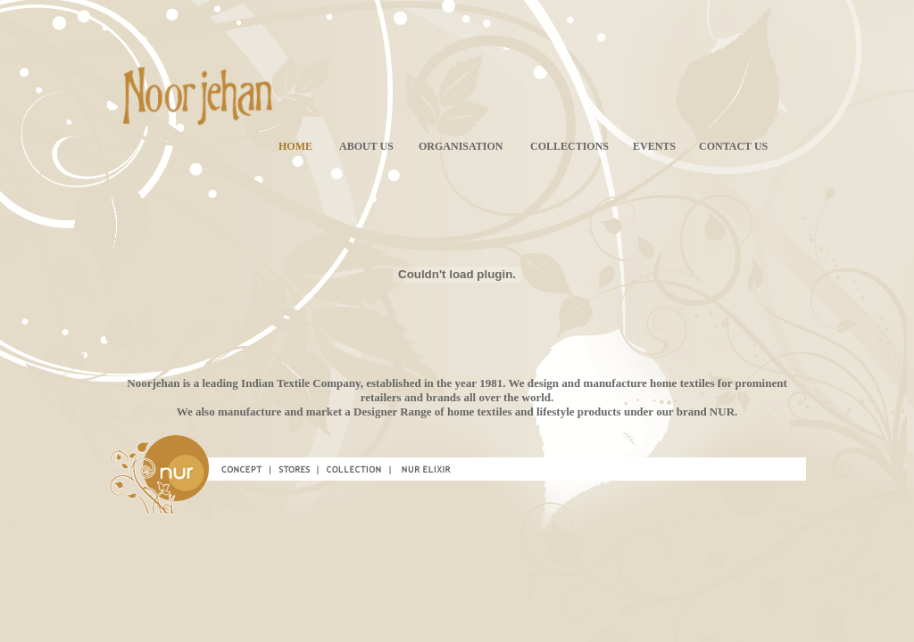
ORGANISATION (461, 146)
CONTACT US (733, 146)
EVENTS (654, 146)
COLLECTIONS (569, 146)
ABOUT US (366, 146)
